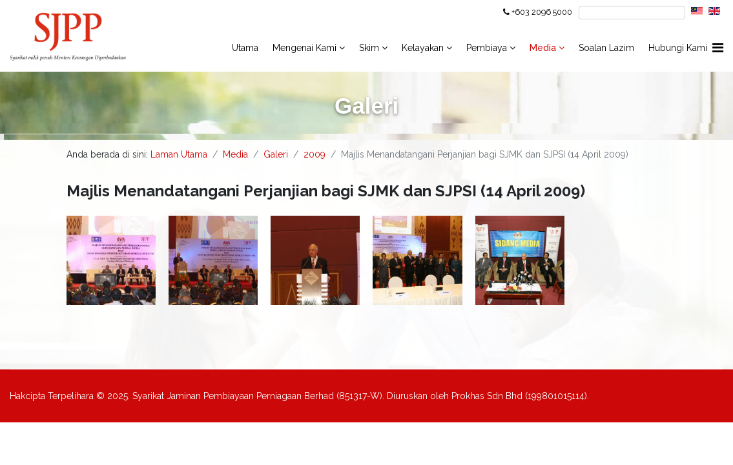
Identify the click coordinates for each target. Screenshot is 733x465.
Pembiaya (486, 48)
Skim (369, 48)
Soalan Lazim (606, 48)
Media (544, 48)
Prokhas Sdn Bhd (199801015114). (520, 396)
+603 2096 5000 (541, 12)
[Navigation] (717, 48)
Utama (245, 48)
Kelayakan (423, 48)
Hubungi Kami (677, 48)
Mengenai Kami (304, 48)
